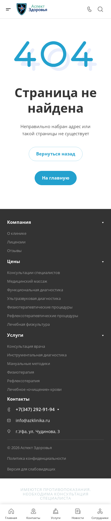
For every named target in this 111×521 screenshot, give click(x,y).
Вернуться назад (55, 154)
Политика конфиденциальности (36, 458)
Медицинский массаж (27, 281)
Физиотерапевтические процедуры (40, 307)
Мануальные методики (28, 363)
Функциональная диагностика (35, 289)
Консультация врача (26, 346)
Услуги (15, 335)
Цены (13, 261)
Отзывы (14, 250)
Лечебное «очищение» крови (34, 389)
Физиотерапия (20, 372)
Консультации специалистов (33, 272)
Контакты (18, 399)
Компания (19, 222)
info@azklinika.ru (33, 420)
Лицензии (16, 242)
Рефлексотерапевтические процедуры (42, 315)
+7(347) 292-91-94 (35, 409)
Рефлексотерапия (23, 380)
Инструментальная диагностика (37, 355)
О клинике (16, 233)
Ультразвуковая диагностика (34, 298)
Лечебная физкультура (28, 324)
